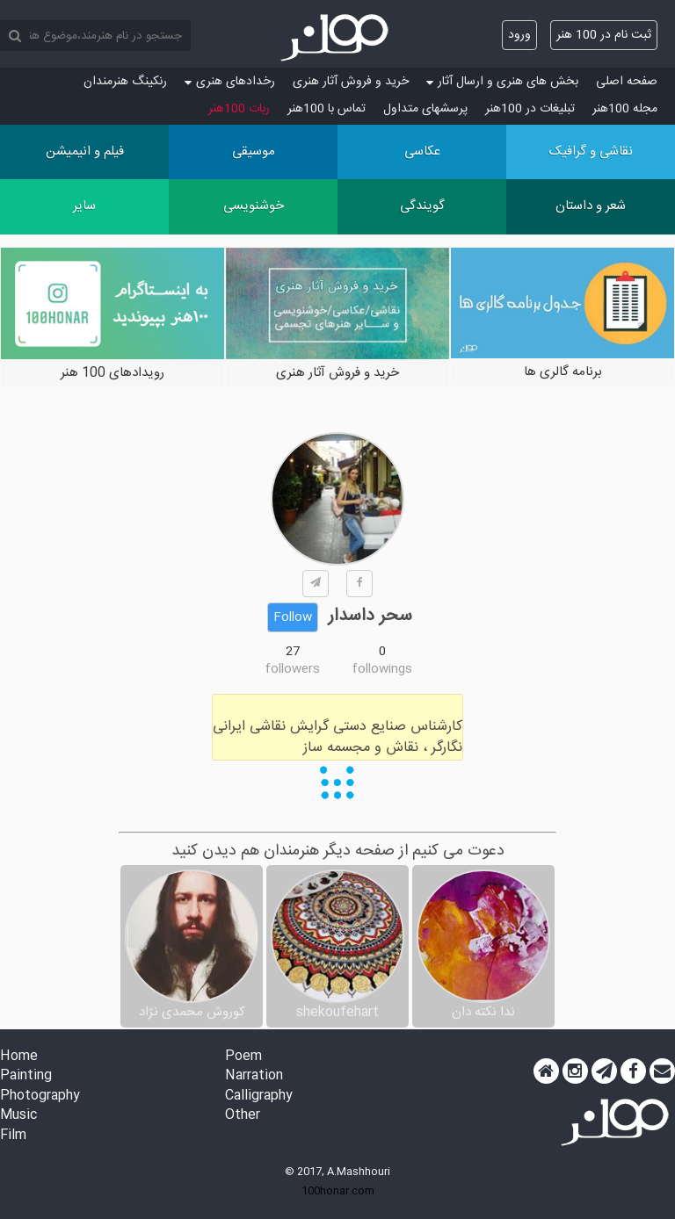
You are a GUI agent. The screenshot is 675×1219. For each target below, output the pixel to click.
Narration (254, 1076)
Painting (26, 1076)
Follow (292, 617)
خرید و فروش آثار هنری (351, 81)
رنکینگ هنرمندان (125, 81)
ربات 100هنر (239, 108)
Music (18, 1116)
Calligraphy (259, 1096)
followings (382, 669)
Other (242, 1116)
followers (292, 669)
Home (19, 1057)
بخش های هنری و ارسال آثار (502, 81)
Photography (40, 1096)
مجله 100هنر (624, 108)
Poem (243, 1057)
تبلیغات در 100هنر (530, 108)
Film (13, 1136)
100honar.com (337, 1191)
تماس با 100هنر (326, 108)
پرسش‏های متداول (425, 108)
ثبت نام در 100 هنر (603, 35)
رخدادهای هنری (230, 81)
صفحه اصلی (626, 81)
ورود (519, 35)
